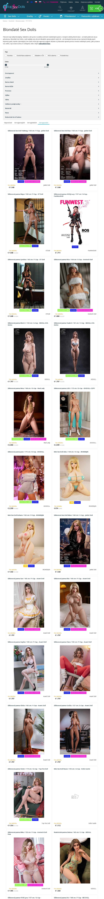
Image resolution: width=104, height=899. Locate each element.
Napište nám (41, 865)
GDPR (72, 865)
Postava (52, 91)
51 (54, 843)
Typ (6, 52)
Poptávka (40, 862)
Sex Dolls (14, 16)
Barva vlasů (52, 82)
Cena (6, 62)
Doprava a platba (87, 2)
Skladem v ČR (39, 55)
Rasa (52, 112)
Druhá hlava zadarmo (24, 55)
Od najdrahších (32, 123)
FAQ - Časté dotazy (9, 862)
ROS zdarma (52, 55)
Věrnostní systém (9, 874)
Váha (52, 99)
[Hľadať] (58, 9)
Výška (52, 95)
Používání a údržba (43, 868)
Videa (77, 2)
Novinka (9, 55)
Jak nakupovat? (8, 869)
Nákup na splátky (9, 880)
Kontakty (73, 868)
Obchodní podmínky (9, 866)
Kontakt (97, 2)
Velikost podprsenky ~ (52, 104)
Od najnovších (43, 123)
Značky (32, 16)
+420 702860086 (66, 892)
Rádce (71, 2)
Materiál (52, 108)
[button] (93, 8)
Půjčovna (63, 2)
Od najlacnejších (19, 123)
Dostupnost (52, 73)
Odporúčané (8, 123)
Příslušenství (71, 16)
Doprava (6, 871)
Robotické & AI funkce (52, 117)
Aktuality (73, 862)
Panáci (48, 16)
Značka (52, 77)
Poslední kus (64, 55)
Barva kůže (52, 86)
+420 (50, 2)
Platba (5, 877)
